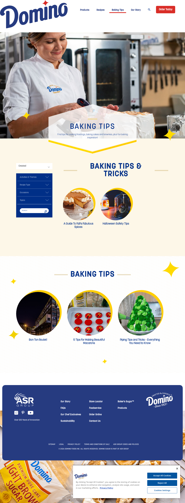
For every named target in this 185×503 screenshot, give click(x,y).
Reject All (162, 483)
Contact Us (94, 421)
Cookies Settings (162, 490)
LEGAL (61, 444)
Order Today (165, 9)
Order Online (95, 414)
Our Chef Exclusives (71, 414)
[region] (126, 481)
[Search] (34, 210)
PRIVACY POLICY (74, 444)
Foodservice (95, 408)
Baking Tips (118, 10)
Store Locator (96, 401)
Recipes (101, 10)
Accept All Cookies (162, 475)
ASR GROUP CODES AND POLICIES (126, 444)
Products (84, 10)
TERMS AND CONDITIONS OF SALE (96, 444)
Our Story (136, 10)
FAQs (63, 408)
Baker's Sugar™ (126, 401)
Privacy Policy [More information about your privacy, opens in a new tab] (106, 488)
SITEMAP (51, 444)
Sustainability (68, 421)
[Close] (177, 468)
